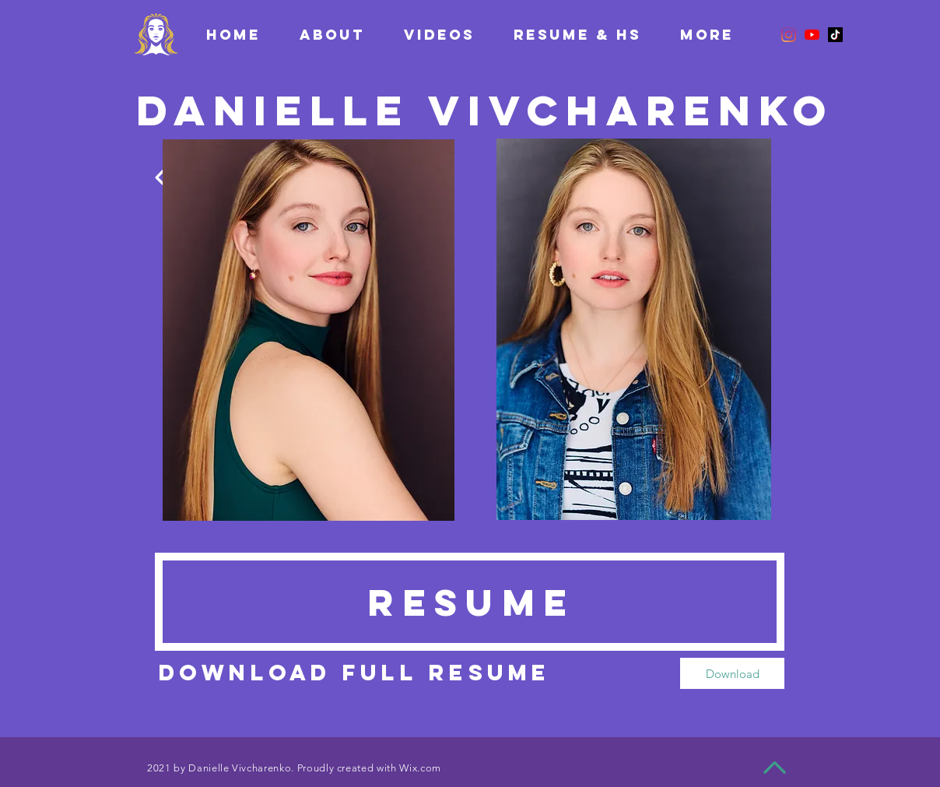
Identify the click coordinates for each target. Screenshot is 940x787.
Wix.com (420, 768)
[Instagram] (788, 34)
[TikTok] (835, 34)
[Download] (732, 673)
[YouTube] (812, 34)
